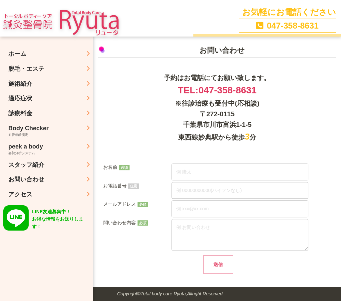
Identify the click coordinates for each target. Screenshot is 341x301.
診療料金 (20, 113)
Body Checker (50, 131)
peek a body (50, 149)
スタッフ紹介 (26, 164)
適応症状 (20, 98)
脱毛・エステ (26, 68)
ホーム (17, 53)
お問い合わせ (26, 179)
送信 (218, 265)
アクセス (20, 194)
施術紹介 (20, 83)
